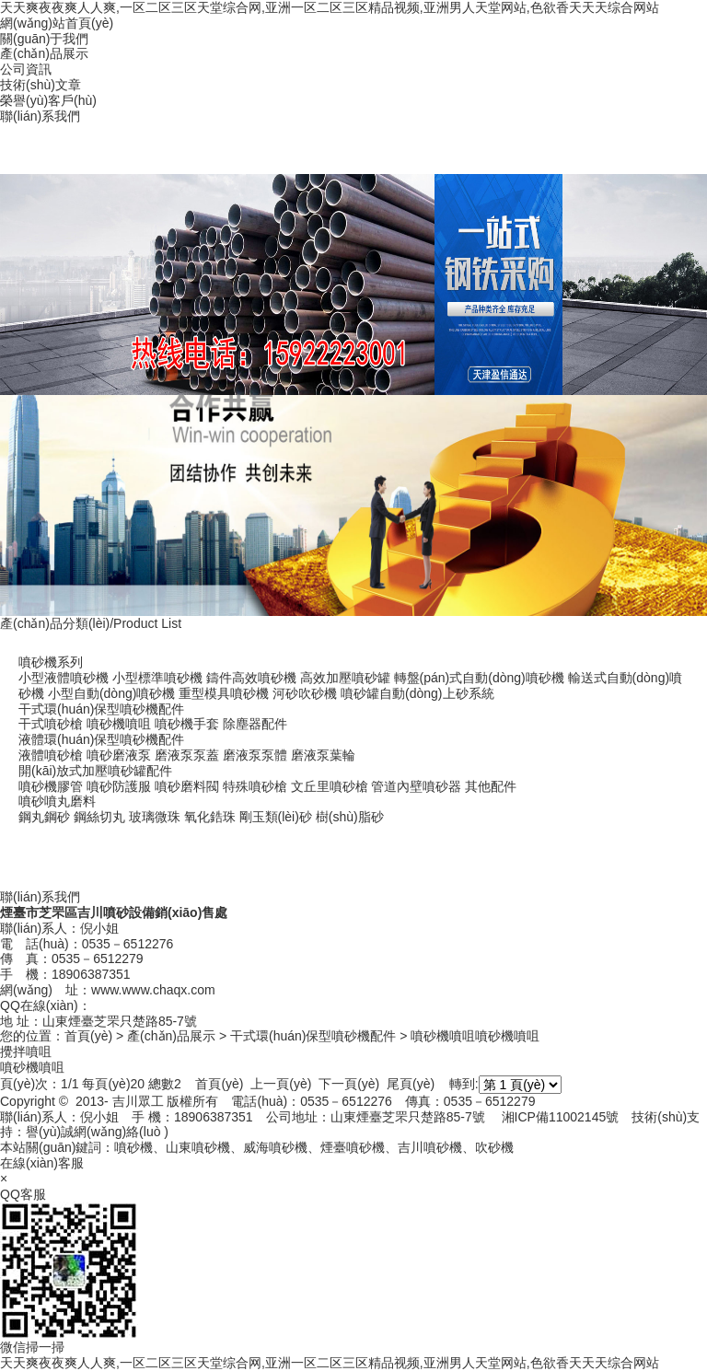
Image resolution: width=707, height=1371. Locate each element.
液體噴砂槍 (50, 755)
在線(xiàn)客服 (42, 1163)
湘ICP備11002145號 (561, 1117)
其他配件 (490, 786)
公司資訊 (26, 69)
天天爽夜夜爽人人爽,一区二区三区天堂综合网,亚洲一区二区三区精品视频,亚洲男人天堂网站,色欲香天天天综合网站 (329, 7)
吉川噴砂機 (430, 1147)
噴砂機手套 (187, 723)
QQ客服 (23, 1194)
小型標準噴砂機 (157, 677)
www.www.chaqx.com (153, 989)
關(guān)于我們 (44, 38)
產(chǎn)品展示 (44, 53)
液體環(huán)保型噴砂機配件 (101, 739)
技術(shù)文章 (40, 84)
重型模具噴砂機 (224, 693)
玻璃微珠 (154, 816)
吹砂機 (494, 1147)
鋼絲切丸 (99, 816)
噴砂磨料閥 (187, 786)
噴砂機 (133, 1147)
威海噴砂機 (275, 1147)
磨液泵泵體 (255, 755)
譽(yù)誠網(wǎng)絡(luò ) (97, 1131)
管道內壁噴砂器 (416, 786)
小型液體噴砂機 (63, 677)
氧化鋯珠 (210, 816)
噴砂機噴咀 (119, 723)
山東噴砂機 (198, 1147)
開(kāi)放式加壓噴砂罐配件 (95, 770)
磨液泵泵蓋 (187, 755)
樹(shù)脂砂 (350, 816)
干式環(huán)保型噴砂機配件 (101, 709)
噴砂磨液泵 (119, 755)
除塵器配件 (255, 723)
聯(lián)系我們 (40, 116)
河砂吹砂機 (304, 693)
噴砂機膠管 (50, 786)
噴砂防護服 (119, 786)
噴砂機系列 (50, 662)
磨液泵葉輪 (323, 755)
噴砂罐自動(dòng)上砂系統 (417, 693)
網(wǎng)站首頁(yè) (56, 23)
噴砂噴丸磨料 (57, 801)
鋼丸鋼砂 (44, 816)
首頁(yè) (88, 1035)
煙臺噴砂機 (352, 1147)
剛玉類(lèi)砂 (275, 816)
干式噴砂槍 (50, 723)
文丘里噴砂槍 (329, 786)
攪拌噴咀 (26, 1051)
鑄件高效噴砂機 (251, 677)
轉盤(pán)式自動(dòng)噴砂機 (479, 677)
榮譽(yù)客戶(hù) (48, 100)
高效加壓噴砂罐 (345, 677)
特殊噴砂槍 (255, 786)
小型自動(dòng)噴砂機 (111, 693)
